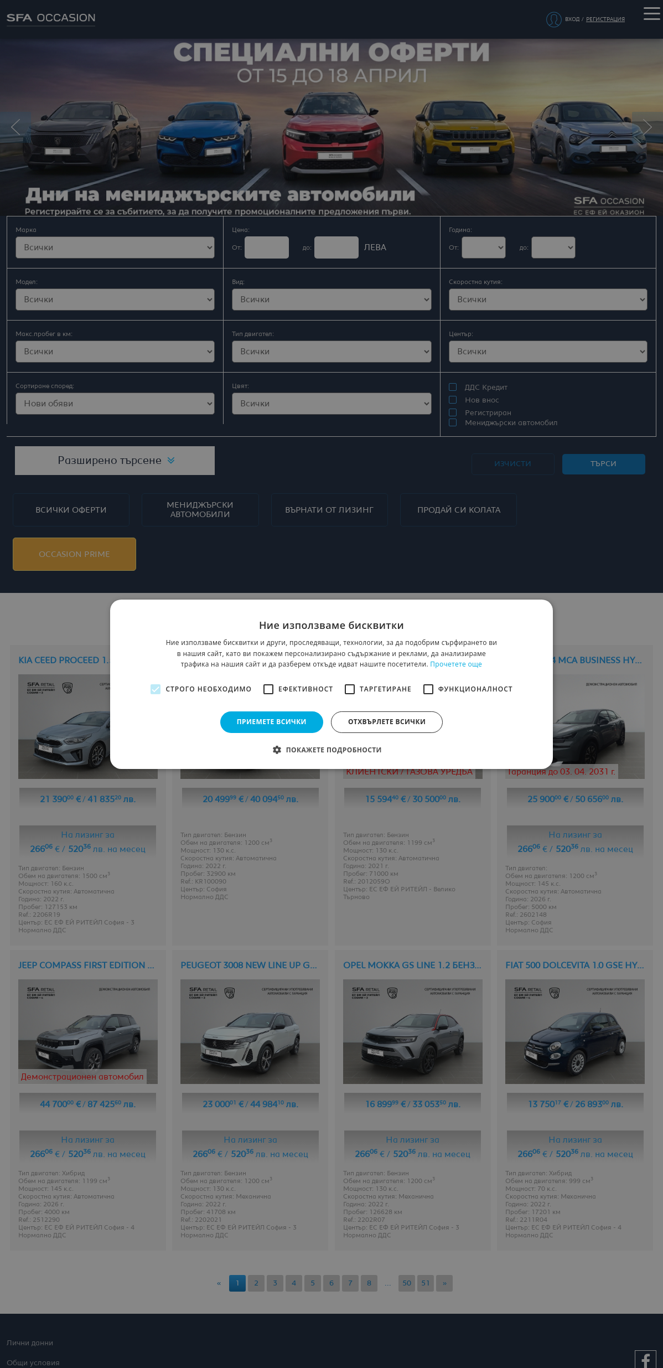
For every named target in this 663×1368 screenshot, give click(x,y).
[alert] (331, 684)
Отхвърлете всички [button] (387, 721)
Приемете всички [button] (272, 721)
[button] (331, 749)
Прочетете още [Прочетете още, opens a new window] (456, 664)
